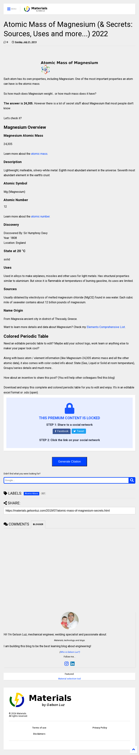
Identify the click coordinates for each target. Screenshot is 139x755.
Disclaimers (39, 734)
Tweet (78, 431)
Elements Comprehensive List (106, 327)
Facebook (61, 431)
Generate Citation (69, 461)
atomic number (40, 216)
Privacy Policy (99, 728)
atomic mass (39, 153)
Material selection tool (69, 678)
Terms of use (39, 728)
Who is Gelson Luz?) (70, 652)
